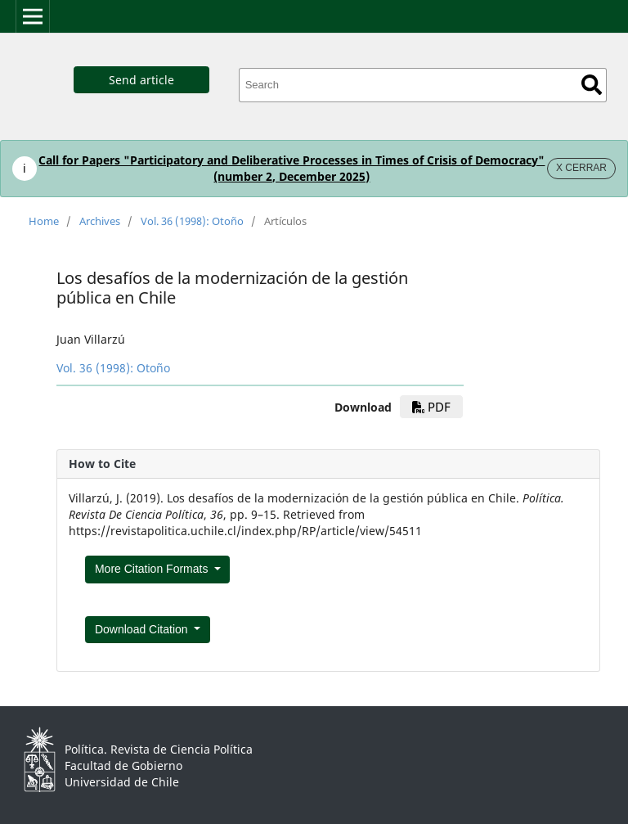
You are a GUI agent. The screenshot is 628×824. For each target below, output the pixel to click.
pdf (431, 406)
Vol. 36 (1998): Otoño (192, 221)
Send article (141, 80)
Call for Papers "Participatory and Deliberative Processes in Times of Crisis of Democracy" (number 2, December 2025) (291, 168)
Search (591, 84)
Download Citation (143, 629)
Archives (99, 221)
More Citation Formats (153, 568)
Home (44, 221)
